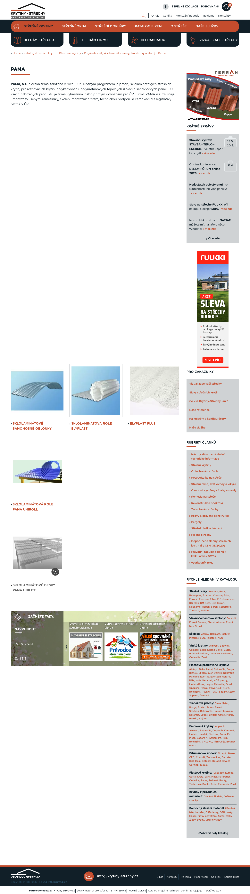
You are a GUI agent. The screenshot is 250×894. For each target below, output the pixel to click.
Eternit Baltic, (215, 650)
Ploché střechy (201, 535)
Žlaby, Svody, (197, 820)
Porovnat (24, 400)
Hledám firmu (90, 40)
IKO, (191, 761)
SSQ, (203, 638)
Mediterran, (218, 603)
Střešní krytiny (38, 26)
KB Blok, (194, 603)
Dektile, (218, 673)
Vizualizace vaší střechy (205, 383)
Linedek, (203, 734)
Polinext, (214, 780)
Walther (205, 610)
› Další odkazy (212, 890)
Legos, (209, 684)
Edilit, (203, 650)
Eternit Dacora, (198, 622)
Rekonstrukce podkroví (207, 503)
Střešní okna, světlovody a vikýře (213, 484)
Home (17, 53)
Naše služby (207, 26)
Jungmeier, (228, 599)
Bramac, (207, 595)
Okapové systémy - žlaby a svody (213, 490)
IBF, (219, 599)
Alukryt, (193, 669)
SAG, (215, 692)
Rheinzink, (195, 692)
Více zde (214, 238)
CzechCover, (205, 673)
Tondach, (194, 610)
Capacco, (218, 773)
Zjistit (20, 415)
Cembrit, (232, 618)
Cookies (216, 877)
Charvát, (201, 757)
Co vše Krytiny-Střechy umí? (208, 401)
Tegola (204, 765)
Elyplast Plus (142, 180)
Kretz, (200, 777)
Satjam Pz (215, 738)
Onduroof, (227, 653)
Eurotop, (204, 599)
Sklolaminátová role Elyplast (91, 183)
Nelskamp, (195, 607)
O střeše (179, 26)
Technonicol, (213, 757)
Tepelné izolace (137, 890)
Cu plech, (217, 730)
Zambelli (204, 695)
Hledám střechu (34, 40)
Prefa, (226, 688)
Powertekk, (215, 688)
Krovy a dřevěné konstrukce (210, 516)
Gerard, (226, 677)
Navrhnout (25, 386)
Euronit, (193, 599)
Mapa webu (201, 877)
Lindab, (213, 715)
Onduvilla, (195, 657)
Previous (67, 405)
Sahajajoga (196, 890)
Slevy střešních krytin (204, 392)
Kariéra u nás (231, 877)
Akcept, (222, 753)
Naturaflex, (224, 777)
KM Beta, (205, 603)
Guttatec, (227, 757)
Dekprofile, (206, 711)
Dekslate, (215, 634)
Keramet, (207, 680)
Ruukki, (206, 692)
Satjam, (223, 692)
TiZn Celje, (219, 742)
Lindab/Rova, (197, 684)
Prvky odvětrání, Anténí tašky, (215, 816)
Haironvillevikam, (199, 653)
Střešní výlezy (213, 820)
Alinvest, (214, 646)
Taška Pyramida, (220, 784)
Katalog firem (148, 26)
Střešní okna (74, 26)
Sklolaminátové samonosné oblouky (32, 183)
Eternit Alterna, (216, 622)
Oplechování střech (204, 471)
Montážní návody (187, 15)
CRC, (192, 757)
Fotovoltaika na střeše (206, 477)
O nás (155, 15)
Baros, (232, 753)
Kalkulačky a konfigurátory (207, 419)
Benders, (213, 591)
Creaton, (218, 595)
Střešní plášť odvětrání (206, 528)
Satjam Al (202, 738)
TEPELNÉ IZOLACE (185, 6)
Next (178, 405)
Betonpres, (195, 595)
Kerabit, (216, 761)
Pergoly (196, 522)
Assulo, (205, 634)
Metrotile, (219, 684)
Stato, (231, 692)
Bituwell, (224, 646)
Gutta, (227, 650)
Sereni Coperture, (221, 607)
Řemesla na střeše (203, 496)
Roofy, (223, 780)
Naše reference (199, 410)
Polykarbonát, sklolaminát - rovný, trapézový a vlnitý (119, 53)
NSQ (220, 638)
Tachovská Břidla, (199, 784)
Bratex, (193, 673)
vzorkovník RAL (202, 562)
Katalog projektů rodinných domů (168, 890)
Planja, (204, 688)
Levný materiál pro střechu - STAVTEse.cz (101, 890)
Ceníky (167, 15)
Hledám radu (148, 40)
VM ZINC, (207, 742)
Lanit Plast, (211, 777)
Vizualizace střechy (213, 40)
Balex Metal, (206, 669)
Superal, (194, 695)
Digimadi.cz (60, 882)
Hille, (192, 680)
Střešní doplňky (110, 26)
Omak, (229, 684)
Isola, (199, 680)
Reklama (208, 15)
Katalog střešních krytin (40, 53)
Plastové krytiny (70, 53)
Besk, (222, 591)
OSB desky (211, 812)
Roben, (206, 607)
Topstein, (211, 638)
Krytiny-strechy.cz (64, 890)
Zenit (204, 657)
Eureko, (229, 773)
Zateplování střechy (204, 509)
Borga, (230, 669)
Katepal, (207, 761)
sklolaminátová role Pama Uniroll (33, 264)
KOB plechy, (221, 680)
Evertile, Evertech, (210, 677)
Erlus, (227, 595)
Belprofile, (206, 730)
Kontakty (224, 15)
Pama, (204, 780)
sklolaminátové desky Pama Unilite (34, 345)
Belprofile (219, 669)
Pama (162, 53)
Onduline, (215, 653)
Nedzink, (214, 734)
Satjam (202, 718)
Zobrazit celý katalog (213, 833)
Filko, (213, 599)
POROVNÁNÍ (210, 6)
